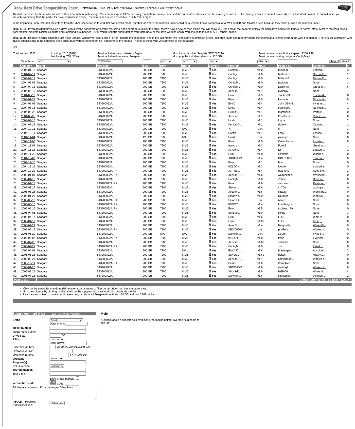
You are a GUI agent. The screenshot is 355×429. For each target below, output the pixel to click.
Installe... (318, 141)
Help (161, 7)
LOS (281, 216)
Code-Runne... (287, 141)
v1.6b (260, 221)
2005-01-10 (28, 179)
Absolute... (319, 250)
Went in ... (319, 216)
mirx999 (283, 69)
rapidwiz (283, 82)
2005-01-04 (28, 174)
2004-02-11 (28, 74)
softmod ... (319, 275)
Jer (280, 246)
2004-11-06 (28, 141)
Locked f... (319, 69)
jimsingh (283, 137)
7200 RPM (308, 53)
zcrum (281, 233)
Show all (334, 61)
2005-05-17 (28, 229)
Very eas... (319, 116)
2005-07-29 (28, 246)
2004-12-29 (28, 170)
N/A (184, 128)
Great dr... (319, 86)
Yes (214, 69)
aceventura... (286, 258)
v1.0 (260, 69)
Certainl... (319, 124)
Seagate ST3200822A (210, 53)
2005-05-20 (28, 233)
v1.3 (260, 145)
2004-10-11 (28, 128)
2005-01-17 (28, 187)
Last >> (346, 279)
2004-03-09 (28, 82)
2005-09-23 (28, 258)
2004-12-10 (28, 162)
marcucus (284, 111)
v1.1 (260, 111)
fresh (281, 237)
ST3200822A (105, 69)
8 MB (185, 69)
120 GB (217, 56)
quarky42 (283, 170)
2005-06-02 (28, 237)
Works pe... (320, 191)
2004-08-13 (28, 107)
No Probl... (319, 107)
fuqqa (281, 120)
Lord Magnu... (286, 204)
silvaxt (282, 191)
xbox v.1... (319, 254)
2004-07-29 (28, 99)
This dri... (318, 158)
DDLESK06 (285, 158)
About (178, 7)
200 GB (147, 69)
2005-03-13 (28, 200)
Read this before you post (65, 313)
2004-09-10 (28, 120)
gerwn (281, 254)
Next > (336, 279)
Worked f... (319, 258)
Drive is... (318, 179)
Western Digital (133, 53)
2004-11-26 (28, 153)
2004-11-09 (28, 145)
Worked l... (319, 229)
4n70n (282, 187)
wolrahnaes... (286, 174)
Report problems (23, 404)
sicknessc (284, 183)
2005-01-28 (28, 191)
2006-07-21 (28, 275)
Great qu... (319, 145)
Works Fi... (319, 225)
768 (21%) (72, 56)
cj (279, 128)
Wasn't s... (319, 153)
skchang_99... (286, 208)
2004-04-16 (28, 86)
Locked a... (319, 166)
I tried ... (318, 246)
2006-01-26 (28, 267)
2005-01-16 (28, 183)
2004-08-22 (28, 111)
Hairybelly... (285, 225)
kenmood (283, 99)
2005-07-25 (28, 242)
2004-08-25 (28, 116)
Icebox (282, 166)
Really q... (319, 183)
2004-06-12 (28, 95)
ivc (15, 46)
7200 (163, 69)
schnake (283, 153)
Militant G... (285, 74)
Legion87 (283, 86)
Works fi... (319, 271)
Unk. (260, 128)
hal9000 (283, 271)
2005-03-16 (28, 204)
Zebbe (282, 179)
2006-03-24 (28, 271)
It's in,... (317, 221)
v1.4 (260, 90)
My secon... (320, 174)
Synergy (283, 90)
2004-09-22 (28, 124)
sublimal (283, 242)
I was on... (319, 233)
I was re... (319, 103)
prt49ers (283, 229)
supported (85, 31)
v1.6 (260, 174)
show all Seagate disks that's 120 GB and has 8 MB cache (119, 294)
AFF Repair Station (224, 31)
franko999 (284, 107)
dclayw (282, 124)
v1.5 (260, 95)
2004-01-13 (28, 69)
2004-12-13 (28, 166)
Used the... (319, 170)
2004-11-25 (28, 149)
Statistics (139, 7)
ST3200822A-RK (107, 170)
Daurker (283, 195)
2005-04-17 (28, 216)
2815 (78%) (69, 53)
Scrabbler (284, 263)
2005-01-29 (28, 195)
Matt (280, 162)
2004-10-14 (28, 132)
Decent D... (320, 74)
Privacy (169, 7)
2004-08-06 (28, 103)
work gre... (319, 187)
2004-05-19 (28, 90)
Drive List (104, 7)
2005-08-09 (28, 250)
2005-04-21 (28, 225)
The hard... (319, 95)
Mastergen (284, 250)
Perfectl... (318, 111)
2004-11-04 (28, 137)
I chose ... (319, 132)
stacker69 (284, 95)
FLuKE (282, 145)
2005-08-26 (28, 254)
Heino (281, 212)
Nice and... (319, 99)
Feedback (151, 7)
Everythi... (319, 237)
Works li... (319, 195)
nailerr (282, 200)
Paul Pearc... (286, 116)
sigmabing (284, 275)
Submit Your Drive (122, 7)
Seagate (42, 69)
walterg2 (283, 267)
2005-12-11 (28, 263)
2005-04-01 (28, 212)
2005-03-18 (28, 208)
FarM (281, 132)
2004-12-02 (28, 158)
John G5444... (286, 103)
